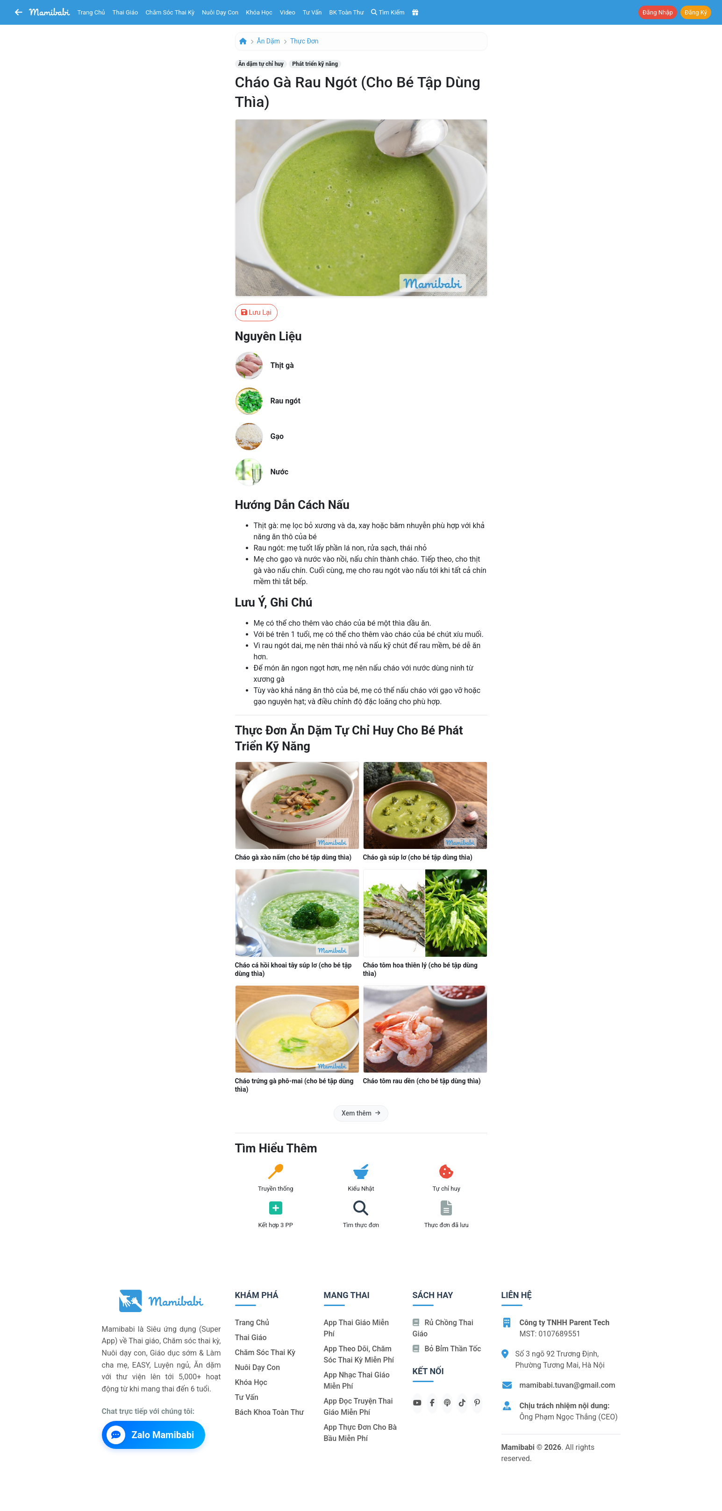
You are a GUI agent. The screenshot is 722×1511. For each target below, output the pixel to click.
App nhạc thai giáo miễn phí (357, 1380)
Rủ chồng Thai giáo (443, 1328)
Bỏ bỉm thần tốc (447, 1348)
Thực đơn (304, 41)
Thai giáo (125, 12)
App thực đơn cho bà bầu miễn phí (360, 1433)
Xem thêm (361, 1113)
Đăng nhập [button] (658, 12)
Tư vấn (312, 12)
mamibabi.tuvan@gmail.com (567, 1385)
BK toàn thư (346, 12)
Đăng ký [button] (696, 12)
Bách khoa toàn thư (269, 1412)
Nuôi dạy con (220, 12)
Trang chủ (91, 12)
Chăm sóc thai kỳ (169, 12)
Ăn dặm (268, 41)
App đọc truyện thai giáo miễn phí (358, 1407)
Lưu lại (256, 312)
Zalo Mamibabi (150, 1435)
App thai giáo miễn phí (356, 1328)
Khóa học (259, 12)
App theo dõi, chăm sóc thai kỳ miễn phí (359, 1354)
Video (287, 12)
